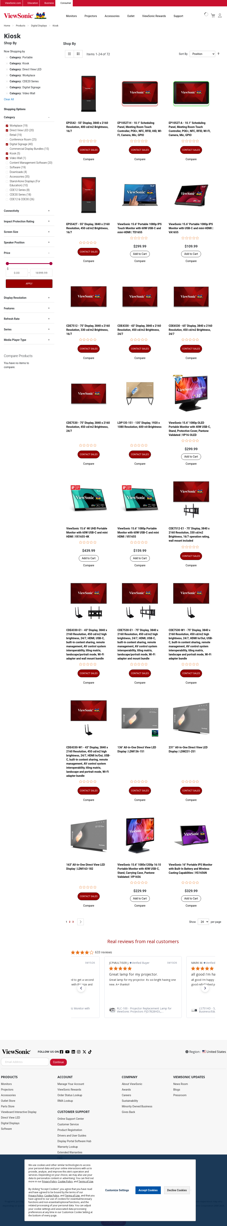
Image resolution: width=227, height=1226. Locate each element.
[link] (143, 1010)
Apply (29, 283)
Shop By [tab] (69, 44)
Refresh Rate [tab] (12, 319)
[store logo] (25, 15)
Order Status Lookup (69, 1095)
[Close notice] (191, 1190)
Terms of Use (86, 1181)
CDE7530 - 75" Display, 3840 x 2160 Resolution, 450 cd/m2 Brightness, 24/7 (88, 426)
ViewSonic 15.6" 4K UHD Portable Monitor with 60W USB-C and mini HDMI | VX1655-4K (87, 532)
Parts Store (8, 1106)
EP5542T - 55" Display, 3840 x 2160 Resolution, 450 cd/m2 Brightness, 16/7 (88, 228)
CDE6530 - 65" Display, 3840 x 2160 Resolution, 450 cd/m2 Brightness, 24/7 (190, 329)
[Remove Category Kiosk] (7, 63)
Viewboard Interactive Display (18, 1112)
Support (178, 16)
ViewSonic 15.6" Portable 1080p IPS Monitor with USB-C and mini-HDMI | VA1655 (191, 228)
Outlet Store (8, 1101)
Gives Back (128, 1112)
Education (33, 3)
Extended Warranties (69, 1152)
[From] (17, 273)
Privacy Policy (49, 1181)
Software (6, 1129)
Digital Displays (39, 26)
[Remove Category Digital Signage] (7, 87)
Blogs (176, 1089)
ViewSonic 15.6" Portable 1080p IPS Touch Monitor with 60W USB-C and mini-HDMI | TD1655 (139, 228)
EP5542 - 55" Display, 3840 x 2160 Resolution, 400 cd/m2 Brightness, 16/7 (87, 127)
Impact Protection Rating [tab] (19, 221)
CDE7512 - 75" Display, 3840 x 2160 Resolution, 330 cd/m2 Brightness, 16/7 (88, 329)
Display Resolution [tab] (15, 297)
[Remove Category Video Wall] (7, 93)
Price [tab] (7, 253)
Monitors (71, 16)
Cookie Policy (65, 1181)
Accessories (112, 16)
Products (21, 26)
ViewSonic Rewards (154, 16)
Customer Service (68, 1124)
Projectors (91, 16)
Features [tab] (9, 308)
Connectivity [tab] (11, 211)
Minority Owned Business (137, 1106)
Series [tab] (7, 329)
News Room (180, 1084)
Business (49, 3)
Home (7, 26)
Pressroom (179, 1095)
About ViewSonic (132, 1084)
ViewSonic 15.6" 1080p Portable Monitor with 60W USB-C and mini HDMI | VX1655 (138, 532)
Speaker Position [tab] (14, 242)
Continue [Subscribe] (58, 1062)
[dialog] (113, 1190)
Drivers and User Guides (71, 1135)
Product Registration (69, 1130)
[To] (41, 273)
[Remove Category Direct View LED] (7, 69)
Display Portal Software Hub (74, 1141)
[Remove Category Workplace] (7, 75)
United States (214, 1052)
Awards (126, 1089)
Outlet (130, 16)
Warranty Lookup (67, 1147)
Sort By (183, 54)
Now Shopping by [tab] (14, 51)
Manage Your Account (70, 1084)
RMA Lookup (65, 1101)
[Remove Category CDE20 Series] (7, 81)
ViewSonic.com (13, 3)
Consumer (65, 3)
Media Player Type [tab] (15, 340)
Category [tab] (9, 117)
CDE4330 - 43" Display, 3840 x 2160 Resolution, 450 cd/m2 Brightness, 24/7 (139, 329)
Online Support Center (70, 1119)
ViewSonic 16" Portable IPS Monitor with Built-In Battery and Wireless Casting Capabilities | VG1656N (190, 869)
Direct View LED (10, 1117)
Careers (126, 1095)
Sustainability (130, 1101)
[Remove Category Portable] (7, 57)
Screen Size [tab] (11, 232)
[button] (88, 159)
